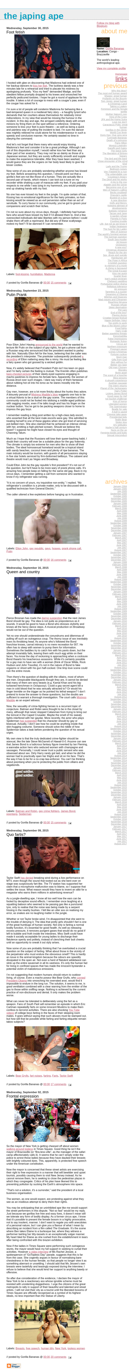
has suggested (28, 721)
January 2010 (120, 621)
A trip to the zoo (119, 182)
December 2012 (119, 706)
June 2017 (121, 839)
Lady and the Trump (116, 166)
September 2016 (118, 817)
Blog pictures (120, 378)
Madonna (49, 274)
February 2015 (119, 770)
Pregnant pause (118, 349)
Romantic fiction (118, 341)
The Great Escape (117, 271)
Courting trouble (118, 221)
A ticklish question (117, 263)
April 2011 (122, 658)
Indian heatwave (118, 226)
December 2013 (119, 736)
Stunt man (121, 357)
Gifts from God (119, 359)
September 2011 (118, 670)
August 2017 (120, 844)
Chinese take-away (117, 414)
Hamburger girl (119, 257)
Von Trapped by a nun (115, 171)
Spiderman (25, 814)
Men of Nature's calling (115, 190)
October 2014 (120, 760)
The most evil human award (112, 93)
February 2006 (119, 506)
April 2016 (122, 804)
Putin (9, 551)
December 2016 (119, 824)
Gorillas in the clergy (116, 130)
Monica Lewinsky (118, 145)
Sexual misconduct (117, 435)
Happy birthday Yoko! (116, 320)
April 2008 (122, 569)
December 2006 (119, 530)
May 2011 (122, 660)
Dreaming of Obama (116, 294)
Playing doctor (119, 315)
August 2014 (120, 755)
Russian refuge (119, 304)
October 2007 (120, 555)
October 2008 (120, 584)
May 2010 (122, 631)
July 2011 (122, 665)
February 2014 (119, 741)
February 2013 (119, 711)
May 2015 (122, 777)
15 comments (58, 282)
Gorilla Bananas (114, 48)
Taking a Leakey (118, 106)
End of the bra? (119, 312)
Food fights (121, 328)
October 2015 (120, 790)
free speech (33, 1348)
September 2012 (118, 699)
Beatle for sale (119, 409)
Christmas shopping (116, 250)
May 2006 (122, 513)
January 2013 (120, 709)
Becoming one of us (116, 187)
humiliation (36, 274)
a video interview (38, 1251)
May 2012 (122, 689)
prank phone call (71, 548)
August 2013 (120, 726)
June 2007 (121, 545)
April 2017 (122, 834)
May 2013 (122, 719)
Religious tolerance (117, 286)
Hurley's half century (116, 427)
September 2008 (118, 582)
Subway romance (118, 210)
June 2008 (121, 574)
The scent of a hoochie (115, 375)
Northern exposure (117, 346)
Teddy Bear (121, 419)
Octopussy (121, 244)
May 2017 (122, 836)
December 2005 (119, 501)
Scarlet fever (120, 276)
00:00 (46, 282)
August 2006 (120, 520)
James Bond (68, 811)
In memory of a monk (116, 265)
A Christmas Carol (117, 103)
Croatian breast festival (115, 318)
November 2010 (119, 645)
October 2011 (120, 672)
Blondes (122, 370)
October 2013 (120, 731)
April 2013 (122, 716)
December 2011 (119, 677)
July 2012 (122, 694)
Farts (55, 1075)
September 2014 (118, 758)
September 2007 (118, 552)
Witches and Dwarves (115, 297)
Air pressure (120, 289)
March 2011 (121, 655)
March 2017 (121, 831)
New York (60, 1348)
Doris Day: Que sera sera (113, 135)
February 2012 (119, 682)
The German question (115, 237)
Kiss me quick (119, 273)
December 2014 (119, 765)
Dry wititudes (120, 425)
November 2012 (119, 704)
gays (47, 548)
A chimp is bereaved (116, 268)
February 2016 (119, 799)
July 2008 (122, 577)
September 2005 (118, 494)
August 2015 (120, 785)
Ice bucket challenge (116, 398)
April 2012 (122, 687)
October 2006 (120, 525)
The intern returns (117, 385)
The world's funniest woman (112, 234)
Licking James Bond (116, 393)
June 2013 (121, 721)
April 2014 (122, 746)
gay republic (36, 548)
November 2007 (119, 557)
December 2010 (119, 648)
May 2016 (122, 807)
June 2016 (121, 809)
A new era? (121, 247)
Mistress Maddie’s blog (44, 394)
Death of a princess (117, 140)
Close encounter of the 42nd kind (112, 162)
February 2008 (119, 565)
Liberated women (118, 404)
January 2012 (120, 680)
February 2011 (119, 653)
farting (47, 1075)
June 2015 (121, 780)
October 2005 (120, 496)
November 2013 (119, 733)
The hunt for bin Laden (115, 229)
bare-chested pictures (19, 374)
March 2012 (121, 684)
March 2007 (121, 538)
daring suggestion (52, 618)
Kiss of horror (120, 401)
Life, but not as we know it (113, 224)
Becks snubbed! (118, 192)
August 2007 (120, 550)
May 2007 (122, 543)
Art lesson (121, 242)
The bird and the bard (115, 158)
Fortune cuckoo (119, 354)
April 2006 (122, 511)
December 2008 (119, 589)
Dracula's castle (118, 195)
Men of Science (119, 231)
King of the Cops (118, 117)
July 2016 (122, 812)
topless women (76, 1348)
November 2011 (119, 675)
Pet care (122, 310)
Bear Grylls (22, 1075)
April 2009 (122, 599)
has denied (27, 877)
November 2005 (119, 498)
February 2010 (119, 623)
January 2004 (120, 486)
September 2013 (118, 729)
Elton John (22, 548)
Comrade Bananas (117, 137)
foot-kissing (22, 274)
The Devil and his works (114, 179)
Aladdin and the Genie (115, 184)
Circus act (121, 344)
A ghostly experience (116, 380)
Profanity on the (114, 98)
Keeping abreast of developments (117, 206)
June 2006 (121, 516)
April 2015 (122, 775)
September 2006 (118, 523)
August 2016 (120, 814)
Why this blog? (119, 90)
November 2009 (119, 616)
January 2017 (120, 826)
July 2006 (122, 518)
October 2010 (120, 643)
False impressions (117, 338)
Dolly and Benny (118, 203)
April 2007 (122, 540)
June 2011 (121, 662)
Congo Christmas (118, 351)
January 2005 (120, 489)
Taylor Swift (66, 1075)
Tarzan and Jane (118, 213)
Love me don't (119, 122)
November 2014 (119, 763)
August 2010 (120, 638)
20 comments (58, 1357)
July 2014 (122, 753)
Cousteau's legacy (117, 177)
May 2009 (122, 601)
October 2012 (120, 702)
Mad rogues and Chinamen (112, 299)
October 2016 (120, 819)
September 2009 (118, 611)
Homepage (121, 74)
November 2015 (119, 792)
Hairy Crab (121, 331)
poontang (12, 814)
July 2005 (122, 491)
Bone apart (121, 372)
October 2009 (120, 613)
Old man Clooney (118, 367)
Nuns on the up (119, 430)
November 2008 (119, 587)
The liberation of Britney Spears (115, 154)
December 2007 (119, 560)
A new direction (119, 200)
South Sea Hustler (117, 239)
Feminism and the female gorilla (114, 110)
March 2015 (121, 773)
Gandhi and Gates (117, 148)
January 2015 (120, 768)
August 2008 (120, 579)
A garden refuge (118, 216)
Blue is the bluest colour (114, 325)
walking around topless (20, 1149)
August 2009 (120, 609)
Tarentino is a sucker (116, 291)
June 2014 (121, 751)
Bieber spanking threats (114, 333)
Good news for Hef (117, 396)
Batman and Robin (26, 811)
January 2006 (120, 503)
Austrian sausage (118, 383)
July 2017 (122, 841)
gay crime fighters (49, 811)
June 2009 (121, 604)
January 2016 (120, 797)
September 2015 (118, 787)
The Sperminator (118, 406)
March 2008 (121, 567)
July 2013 (122, 724)
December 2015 (119, 795)
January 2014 (120, 738)
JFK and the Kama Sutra (114, 119)
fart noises (36, 1075)
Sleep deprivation (118, 307)
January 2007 (120, 533)
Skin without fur (119, 362)
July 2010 (122, 636)
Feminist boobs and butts (114, 432)
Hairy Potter (120, 391)
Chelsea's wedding (117, 281)
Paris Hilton (121, 143)
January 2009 (120, 591)
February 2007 (119, 535)
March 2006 (121, 508)
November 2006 (119, 528)
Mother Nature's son (116, 114)
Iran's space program (116, 278)
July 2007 (122, 547)
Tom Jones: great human (114, 101)
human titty (47, 1348)
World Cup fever (118, 132)
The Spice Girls (119, 150)
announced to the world (49, 344)
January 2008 (120, 562)
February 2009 (119, 594)
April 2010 (122, 628)
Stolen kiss (121, 422)
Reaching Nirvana (117, 302)
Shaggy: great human (115, 96)
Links (121, 78)
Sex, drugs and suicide (115, 255)
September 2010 (118, 640)
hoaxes (56, 548)
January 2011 (120, 650)
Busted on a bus (118, 197)
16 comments (58, 559)
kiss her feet (40, 85)
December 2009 (119, 618)
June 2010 (121, 633)
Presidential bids (118, 417)
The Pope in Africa (117, 260)
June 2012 (121, 692)
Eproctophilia (120, 336)
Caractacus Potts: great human (115, 126)
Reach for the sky (118, 252)
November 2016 (119, 822)
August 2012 (120, 697)
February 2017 (119, 829)
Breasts (20, 1348)
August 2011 (120, 667)
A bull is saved (119, 412)
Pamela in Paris (118, 218)
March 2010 (121, 626)
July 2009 (122, 606)
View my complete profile (111, 68)
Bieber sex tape (119, 365)
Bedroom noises (118, 169)
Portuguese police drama (114, 284)
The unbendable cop (116, 174)
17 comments (58, 1084)
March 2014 (121, 743)
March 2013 (121, 714)
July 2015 (122, 782)
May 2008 (122, 572)
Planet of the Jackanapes (113, 388)
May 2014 (122, 748)
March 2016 (121, 802)
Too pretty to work (117, 323)
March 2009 (121, 596)
